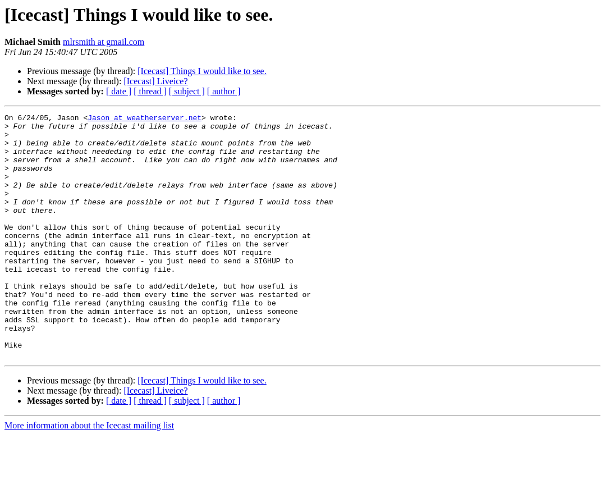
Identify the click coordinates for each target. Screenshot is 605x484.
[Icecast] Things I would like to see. (202, 71)
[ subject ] (187, 91)
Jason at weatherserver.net (144, 119)
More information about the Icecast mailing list (89, 474)
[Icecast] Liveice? (155, 81)
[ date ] (118, 91)
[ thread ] (150, 91)
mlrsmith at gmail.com (103, 42)
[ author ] (224, 91)
